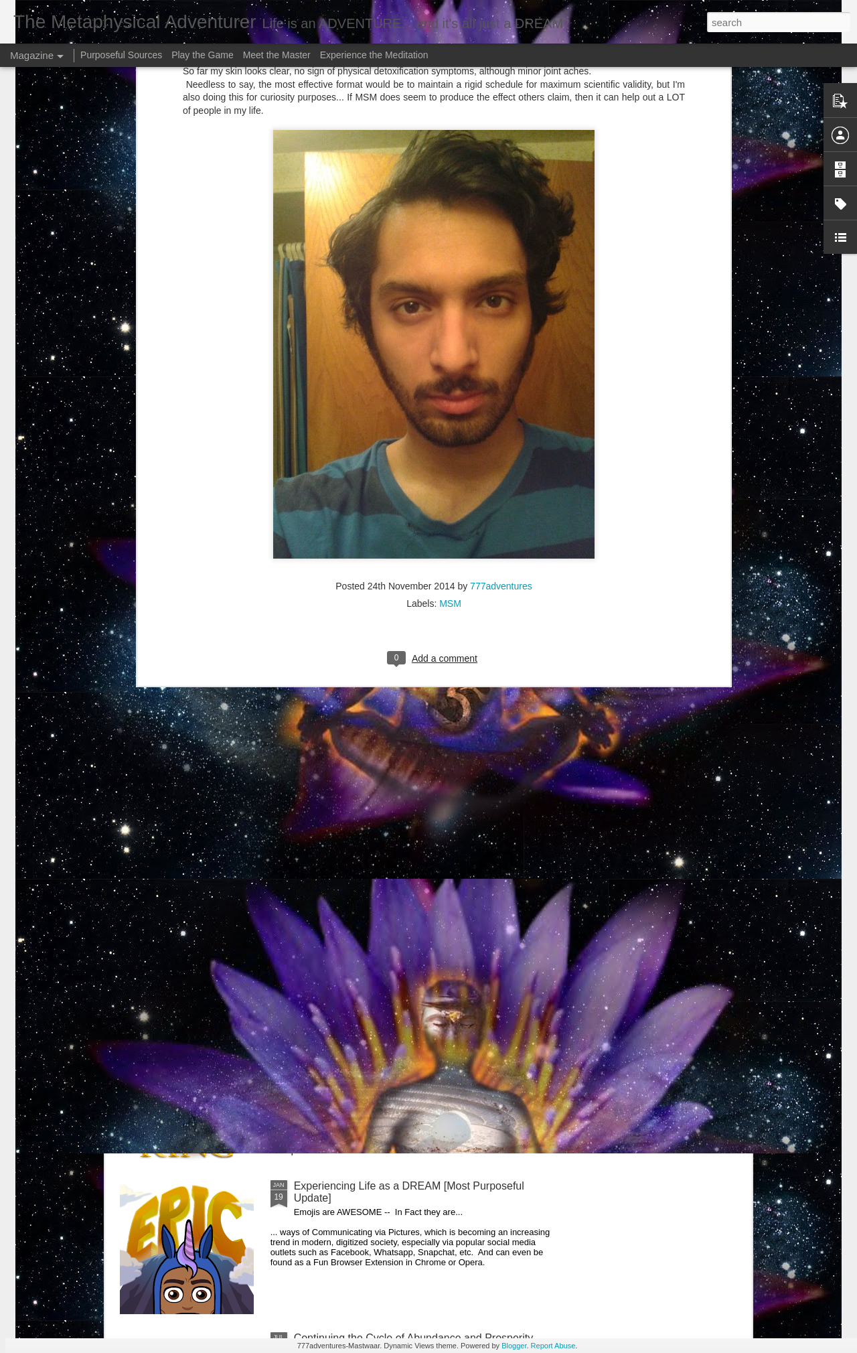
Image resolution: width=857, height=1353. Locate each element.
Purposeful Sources (121, 55)
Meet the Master (277, 55)
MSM (450, 422)
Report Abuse (553, 1346)
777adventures (501, 404)
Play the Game (202, 55)
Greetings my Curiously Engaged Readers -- (248, 881)
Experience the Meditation (374, 55)
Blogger (513, 1346)
